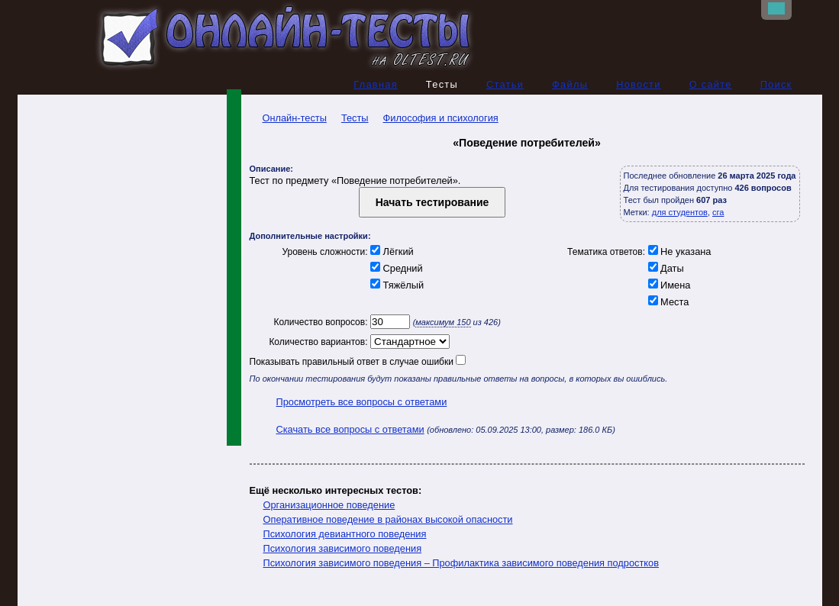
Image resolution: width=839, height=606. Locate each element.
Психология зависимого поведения (342, 548)
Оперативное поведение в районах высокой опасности (388, 519)
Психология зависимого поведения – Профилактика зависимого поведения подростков (461, 563)
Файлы (570, 84)
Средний (395, 268)
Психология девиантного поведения (345, 534)
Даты (664, 268)
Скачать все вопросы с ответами (350, 429)
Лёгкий (391, 251)
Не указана (678, 251)
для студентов (680, 212)
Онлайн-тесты (288, 118)
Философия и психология (441, 118)
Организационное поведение (329, 505)
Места (667, 302)
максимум (442, 322)
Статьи (505, 84)
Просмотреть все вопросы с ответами (361, 402)
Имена (667, 285)
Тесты (355, 118)
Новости (638, 84)
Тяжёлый (396, 285)
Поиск (776, 84)
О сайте (710, 84)
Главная (375, 84)
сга (718, 212)
